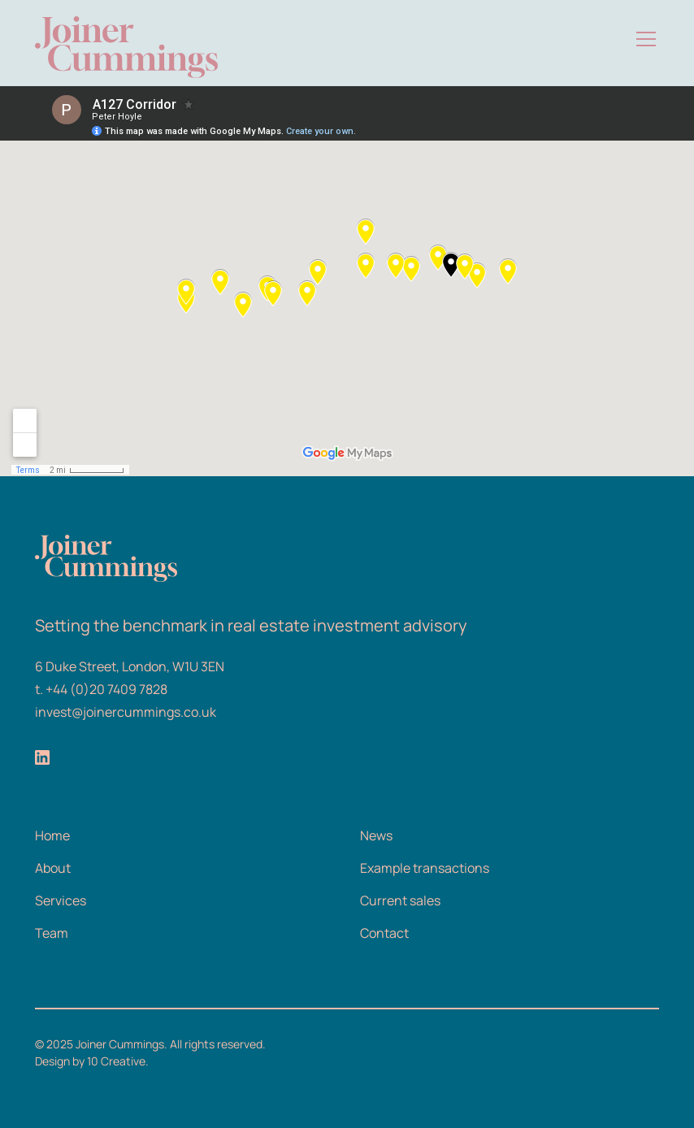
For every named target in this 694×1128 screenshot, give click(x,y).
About (53, 868)
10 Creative (116, 1061)
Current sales (400, 900)
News (376, 835)
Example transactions (424, 868)
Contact (384, 933)
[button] (643, 39)
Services (60, 900)
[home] (126, 39)
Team (51, 933)
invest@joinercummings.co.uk (125, 712)
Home (52, 835)
